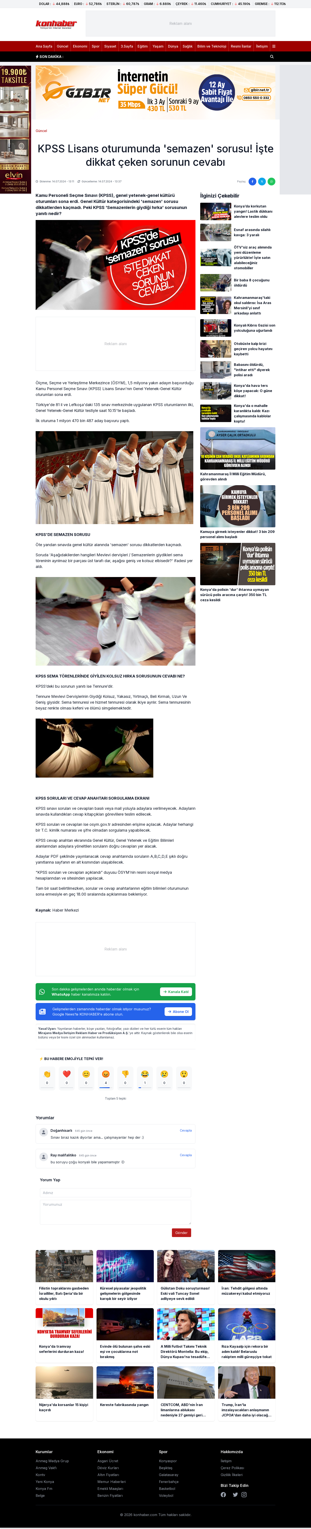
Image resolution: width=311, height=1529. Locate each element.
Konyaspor (168, 1462)
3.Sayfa (127, 46)
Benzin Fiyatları (110, 1497)
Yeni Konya (45, 1483)
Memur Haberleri (111, 1483)
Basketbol (167, 1490)
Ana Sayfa (44, 46)
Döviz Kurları (108, 1469)
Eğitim (143, 46)
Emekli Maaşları (110, 1490)
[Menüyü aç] (273, 46)
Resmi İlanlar (241, 46)
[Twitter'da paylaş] (262, 181)
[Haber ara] (271, 56)
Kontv (40, 1476)
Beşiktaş (165, 1469)
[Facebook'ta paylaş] (252, 181)
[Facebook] (223, 1496)
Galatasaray (168, 1476)
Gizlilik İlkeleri (232, 1476)
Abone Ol (178, 1011)
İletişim (262, 46)
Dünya (173, 46)
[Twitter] (235, 1496)
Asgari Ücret (107, 1462)
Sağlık (188, 46)
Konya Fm (44, 1490)
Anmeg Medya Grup (52, 1462)
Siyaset (110, 46)
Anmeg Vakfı (46, 1469)
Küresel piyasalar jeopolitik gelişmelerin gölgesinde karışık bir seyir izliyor (132, 56)
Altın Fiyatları (108, 1476)
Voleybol (166, 1497)
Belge (40, 1497)
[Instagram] (244, 1496)
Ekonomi (80, 46)
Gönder (181, 1234)
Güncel (62, 46)
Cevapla (186, 1132)
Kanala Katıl (176, 992)
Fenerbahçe (169, 1483)
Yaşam (157, 46)
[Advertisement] (180, 24)
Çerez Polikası (232, 1469)
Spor (96, 46)
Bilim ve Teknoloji (211, 46)
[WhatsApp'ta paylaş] (271, 181)
